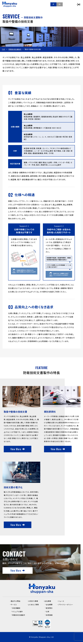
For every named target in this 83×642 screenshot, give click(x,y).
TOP (3, 49)
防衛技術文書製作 (15, 49)
